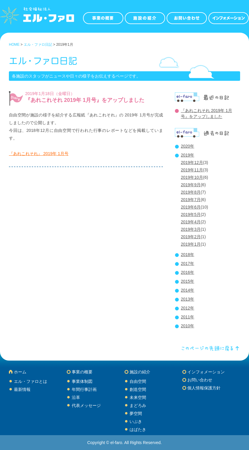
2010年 (187, 325)
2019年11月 (192, 170)
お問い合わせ (199, 380)
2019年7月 (191, 199)
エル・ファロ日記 (38, 44)
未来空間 (138, 397)
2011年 (187, 317)
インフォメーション (206, 372)
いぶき (136, 421)
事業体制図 (82, 381)
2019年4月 (191, 222)
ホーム (20, 372)
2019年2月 (191, 236)
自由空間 (138, 381)
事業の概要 (82, 372)
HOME (14, 44)
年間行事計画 (84, 389)
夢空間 (136, 413)
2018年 (187, 254)
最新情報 (22, 389)
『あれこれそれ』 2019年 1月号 (38, 153)
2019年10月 (192, 177)
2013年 (187, 299)
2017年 (187, 263)
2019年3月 (191, 229)
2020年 (187, 146)
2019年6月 (191, 207)
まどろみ (138, 405)
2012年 (187, 308)
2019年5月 (191, 214)
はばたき (138, 429)
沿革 (76, 397)
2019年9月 (191, 184)
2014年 (187, 290)
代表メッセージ (86, 405)
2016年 (187, 272)
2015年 (187, 281)
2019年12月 (192, 162)
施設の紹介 (140, 372)
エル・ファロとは (30, 381)
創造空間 (138, 389)
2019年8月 (191, 192)
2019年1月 (191, 244)
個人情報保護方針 (204, 388)
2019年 (187, 155)
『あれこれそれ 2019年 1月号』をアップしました (84, 100)
